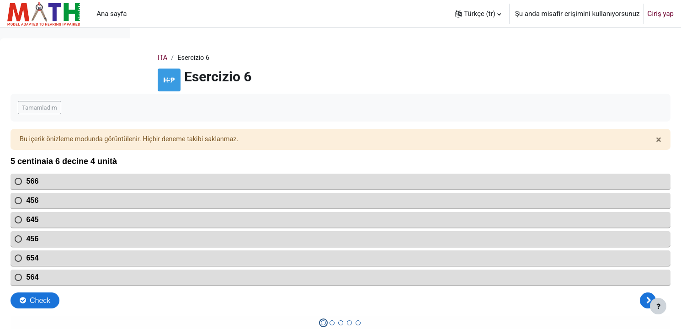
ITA (221, 58)
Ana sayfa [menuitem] (111, 14)
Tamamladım (177, 108)
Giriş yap (660, 14)
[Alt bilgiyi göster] (658, 306)
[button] (478, 13)
